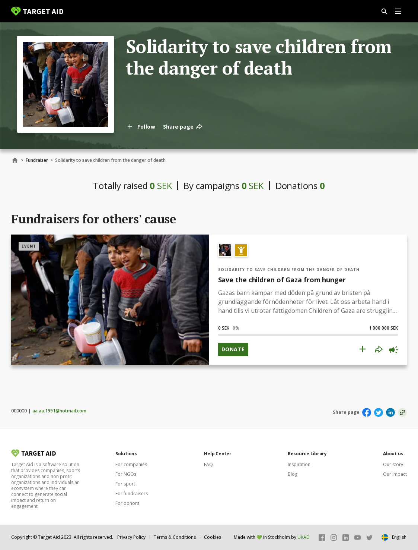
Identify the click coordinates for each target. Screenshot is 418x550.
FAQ (208, 464)
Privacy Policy (131, 537)
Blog (292, 474)
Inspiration (299, 464)
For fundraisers (131, 493)
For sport (125, 484)
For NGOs (125, 474)
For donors (127, 503)
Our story (393, 464)
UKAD (303, 537)
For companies (131, 464)
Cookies (212, 537)
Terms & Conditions (175, 537)
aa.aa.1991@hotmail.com (59, 411)
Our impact (395, 474)
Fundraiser (37, 160)
